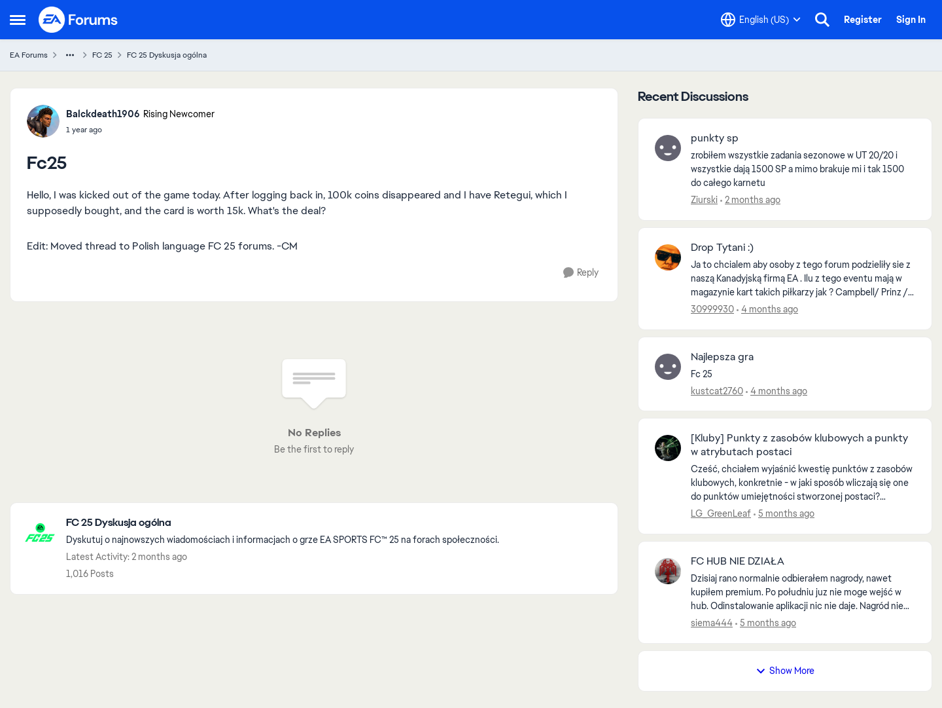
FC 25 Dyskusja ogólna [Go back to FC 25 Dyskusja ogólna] (167, 55)
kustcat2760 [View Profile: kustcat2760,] (717, 390)
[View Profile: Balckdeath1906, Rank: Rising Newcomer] (43, 121)
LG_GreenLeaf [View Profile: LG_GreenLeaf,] (721, 513)
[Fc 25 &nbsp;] (803, 374)
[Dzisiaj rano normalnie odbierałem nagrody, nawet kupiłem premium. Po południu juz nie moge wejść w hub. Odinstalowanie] (803, 592)
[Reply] (581, 273)
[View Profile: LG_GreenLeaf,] (668, 448)
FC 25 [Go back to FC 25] (102, 55)
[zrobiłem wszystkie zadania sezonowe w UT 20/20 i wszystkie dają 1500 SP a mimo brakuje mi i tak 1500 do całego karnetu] (803, 169)
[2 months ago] (750, 200)
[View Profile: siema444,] (668, 571)
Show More (785, 671)
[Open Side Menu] (17, 19)
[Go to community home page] (78, 20)
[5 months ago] (784, 514)
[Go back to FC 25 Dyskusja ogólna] (282, 523)
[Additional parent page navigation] (70, 55)
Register (863, 20)
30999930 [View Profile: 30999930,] (712, 309)
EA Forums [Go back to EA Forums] (29, 55)
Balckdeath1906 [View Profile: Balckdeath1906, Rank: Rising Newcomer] (103, 114)
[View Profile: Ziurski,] (668, 148)
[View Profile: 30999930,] (668, 257)
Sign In (911, 20)
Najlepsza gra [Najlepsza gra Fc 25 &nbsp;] (722, 356)
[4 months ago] (767, 309)
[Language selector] (761, 20)
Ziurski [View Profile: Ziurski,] (704, 200)
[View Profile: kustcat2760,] (668, 367)
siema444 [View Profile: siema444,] (712, 623)
